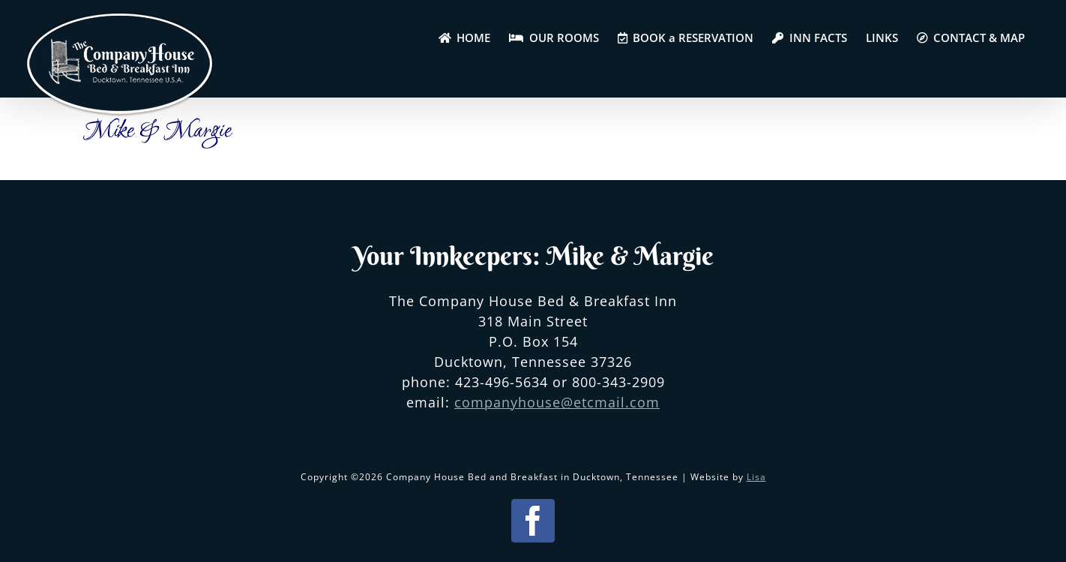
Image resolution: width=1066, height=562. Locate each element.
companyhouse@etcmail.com (557, 402)
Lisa (756, 476)
